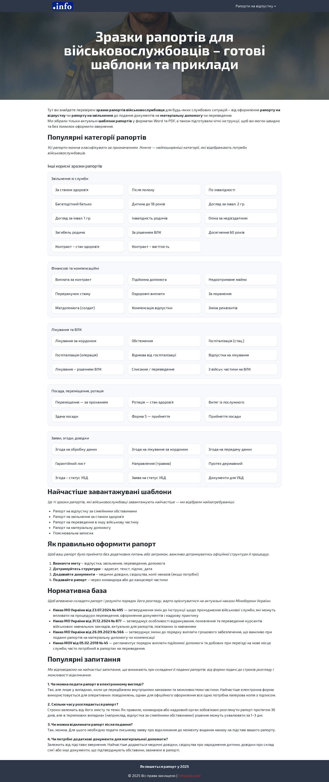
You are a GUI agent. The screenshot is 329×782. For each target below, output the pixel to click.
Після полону (143, 189)
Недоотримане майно (228, 279)
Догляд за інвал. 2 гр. (227, 204)
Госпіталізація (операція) (76, 355)
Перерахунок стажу (72, 293)
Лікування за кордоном (75, 340)
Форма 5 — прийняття (151, 416)
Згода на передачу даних (230, 449)
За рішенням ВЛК (146, 232)
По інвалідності (222, 189)
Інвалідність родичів (149, 218)
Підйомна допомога (149, 279)
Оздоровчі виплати (148, 293)
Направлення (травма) (151, 463)
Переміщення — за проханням (81, 402)
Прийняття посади (225, 416)
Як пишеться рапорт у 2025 (164, 766)
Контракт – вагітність (150, 246)
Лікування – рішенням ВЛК (78, 369)
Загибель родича (70, 232)
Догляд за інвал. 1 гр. (73, 218)
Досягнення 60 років (226, 232)
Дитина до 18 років (148, 204)
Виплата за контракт (73, 279)
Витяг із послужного (226, 402)
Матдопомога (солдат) (75, 308)
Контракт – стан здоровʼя (77, 246)
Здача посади (66, 416)
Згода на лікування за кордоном (160, 449)
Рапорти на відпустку (254, 6)
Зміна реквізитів (223, 308)
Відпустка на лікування (229, 355)
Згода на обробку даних (76, 449)
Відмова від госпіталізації (154, 355)
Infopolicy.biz (189, 775)
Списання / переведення (153, 369)
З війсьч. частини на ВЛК (230, 369)
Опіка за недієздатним (228, 218)
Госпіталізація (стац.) (226, 340)
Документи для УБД (226, 477)
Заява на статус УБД (149, 477)
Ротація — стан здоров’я (152, 402)
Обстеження (142, 340)
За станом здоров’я (71, 189)
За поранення (220, 293)
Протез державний (225, 463)
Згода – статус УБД (71, 477)
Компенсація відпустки (152, 308)
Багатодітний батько (73, 204)
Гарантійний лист (70, 463)
